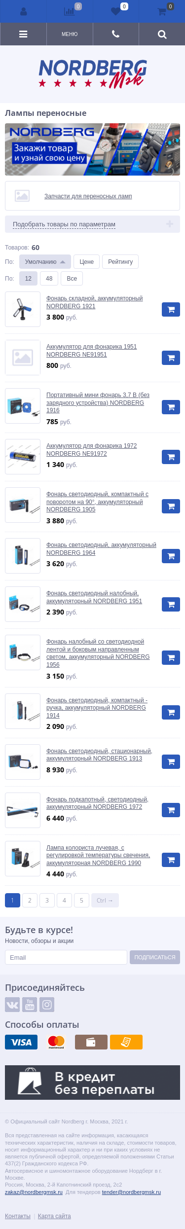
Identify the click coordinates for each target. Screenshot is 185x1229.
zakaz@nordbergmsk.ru (34, 1191)
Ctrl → (105, 900)
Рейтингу (120, 261)
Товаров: (17, 247)
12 (28, 278)
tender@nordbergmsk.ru (131, 1191)
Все (72, 278)
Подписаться (154, 957)
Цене (86, 261)
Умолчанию (41, 261)
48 (49, 278)
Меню (69, 34)
